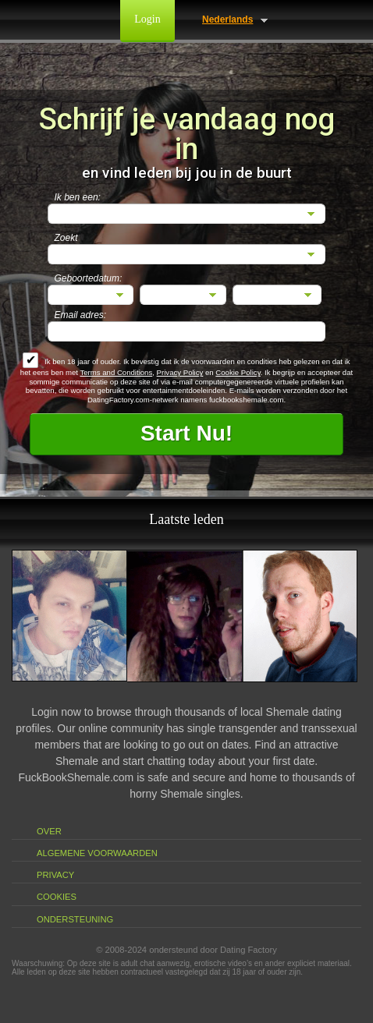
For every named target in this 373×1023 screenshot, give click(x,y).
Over (49, 831)
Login (147, 19)
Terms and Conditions (116, 372)
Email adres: (81, 315)
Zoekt (66, 237)
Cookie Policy (237, 372)
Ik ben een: (78, 197)
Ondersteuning (75, 919)
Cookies (56, 896)
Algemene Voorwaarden (97, 853)
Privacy (55, 875)
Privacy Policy (180, 372)
